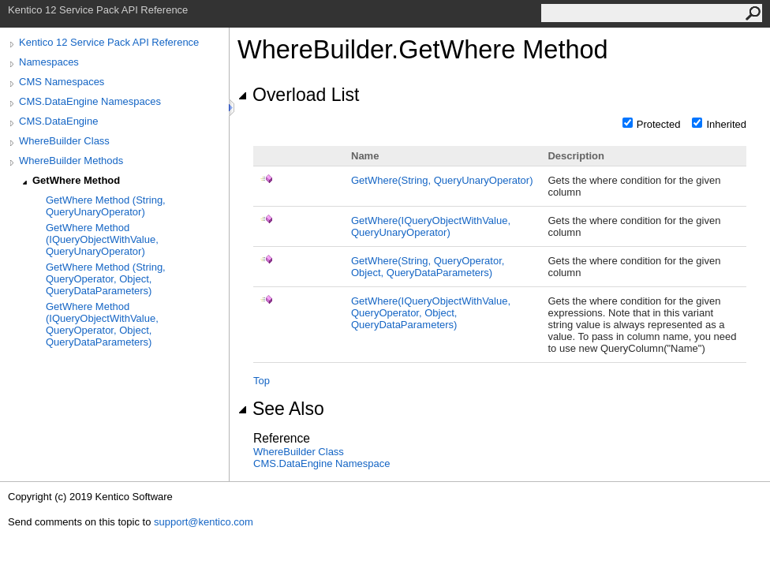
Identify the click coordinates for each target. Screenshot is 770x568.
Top (261, 381)
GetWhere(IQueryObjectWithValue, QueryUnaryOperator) (430, 226)
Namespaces (49, 62)
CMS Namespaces (61, 82)
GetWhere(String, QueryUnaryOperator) (442, 180)
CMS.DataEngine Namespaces (90, 101)
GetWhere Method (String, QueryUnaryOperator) (106, 206)
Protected (659, 124)
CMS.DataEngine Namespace (321, 463)
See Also (280, 408)
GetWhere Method (76, 180)
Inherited (726, 124)
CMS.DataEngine (58, 121)
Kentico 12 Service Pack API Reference (109, 42)
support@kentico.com (203, 522)
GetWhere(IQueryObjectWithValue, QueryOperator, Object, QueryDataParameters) (430, 313)
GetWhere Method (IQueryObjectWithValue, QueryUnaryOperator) (102, 239)
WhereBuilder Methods (71, 160)
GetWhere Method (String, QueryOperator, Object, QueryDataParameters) (106, 279)
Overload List (298, 94)
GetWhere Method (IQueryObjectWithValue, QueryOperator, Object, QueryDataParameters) (102, 324)
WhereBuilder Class (64, 141)
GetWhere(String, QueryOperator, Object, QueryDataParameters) (427, 266)
